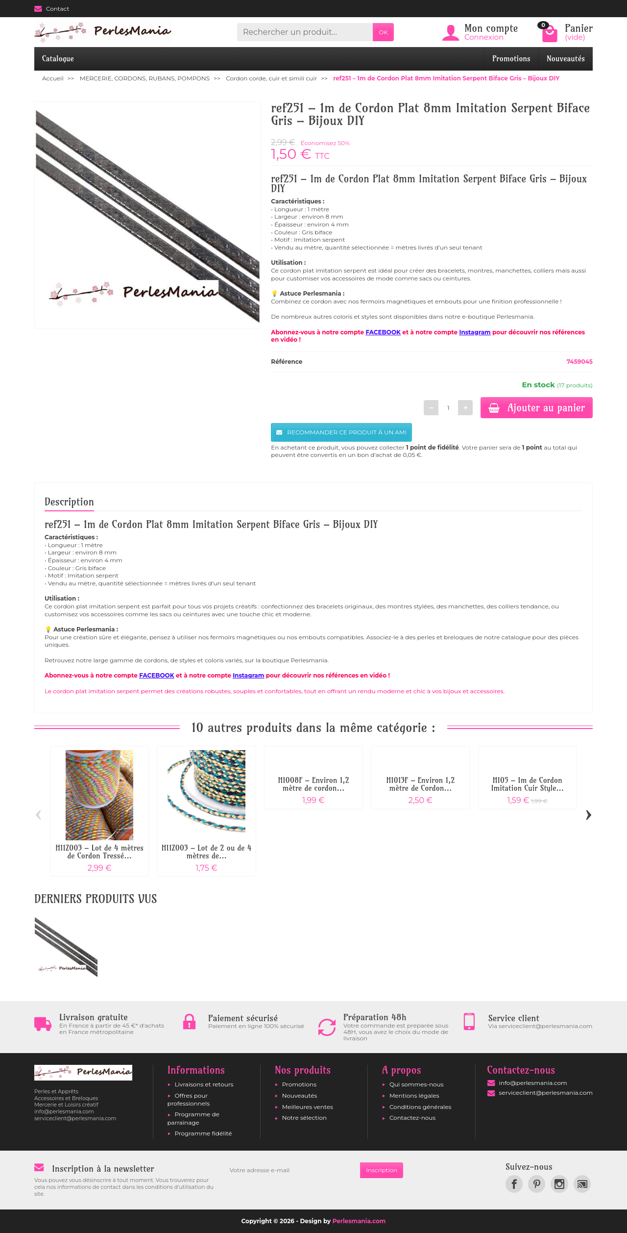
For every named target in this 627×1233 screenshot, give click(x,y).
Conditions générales (420, 1106)
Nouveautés (566, 58)
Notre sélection (304, 1117)
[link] (514, 1183)
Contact (51, 8)
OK (383, 32)
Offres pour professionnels (189, 1099)
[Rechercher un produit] (305, 32)
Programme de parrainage (193, 1118)
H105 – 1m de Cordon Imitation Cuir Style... (527, 784)
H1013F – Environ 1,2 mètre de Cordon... (420, 784)
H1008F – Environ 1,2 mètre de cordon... (313, 784)
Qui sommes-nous (416, 1084)
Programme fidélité (203, 1133)
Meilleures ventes (307, 1106)
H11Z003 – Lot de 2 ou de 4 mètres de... (206, 851)
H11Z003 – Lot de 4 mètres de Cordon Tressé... (99, 851)
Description (69, 501)
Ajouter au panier (536, 407)
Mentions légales (414, 1095)
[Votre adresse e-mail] (292, 1170)
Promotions (511, 58)
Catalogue (58, 58)
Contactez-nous (412, 1117)
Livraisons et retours (204, 1084)
